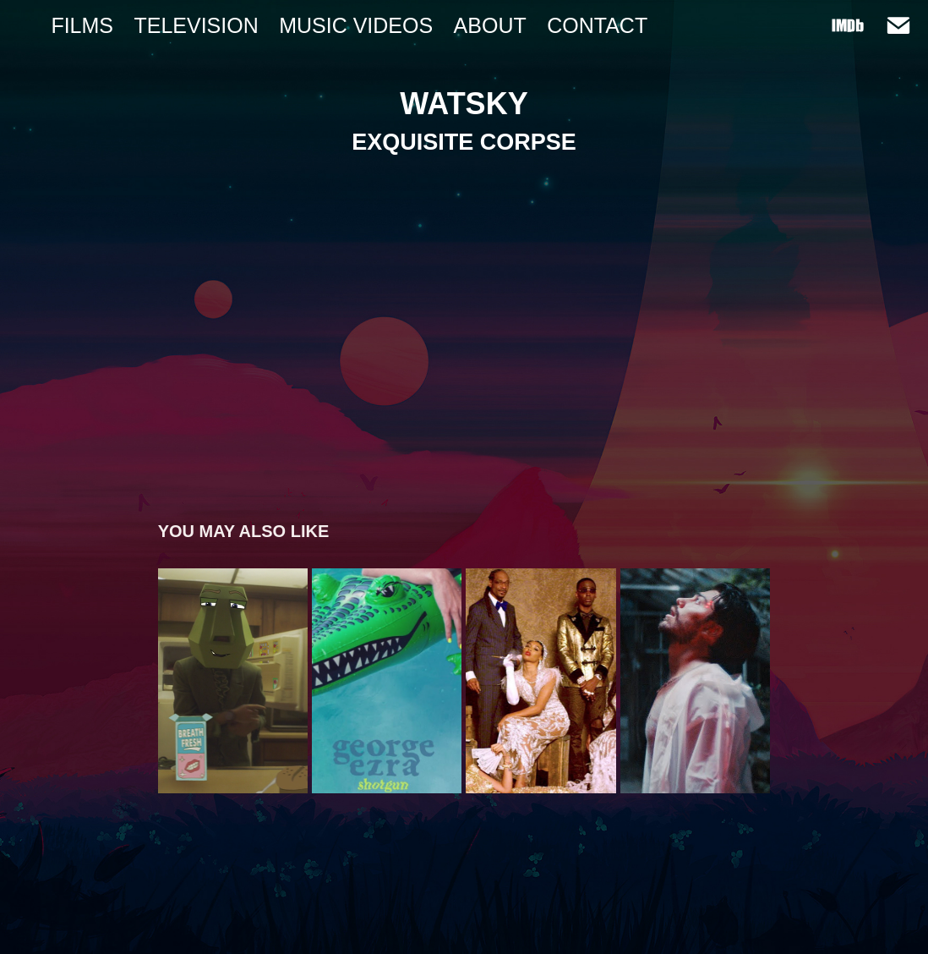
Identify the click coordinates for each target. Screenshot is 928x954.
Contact (597, 25)
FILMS (82, 25)
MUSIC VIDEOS (356, 25)
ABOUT (490, 25)
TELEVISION (196, 25)
